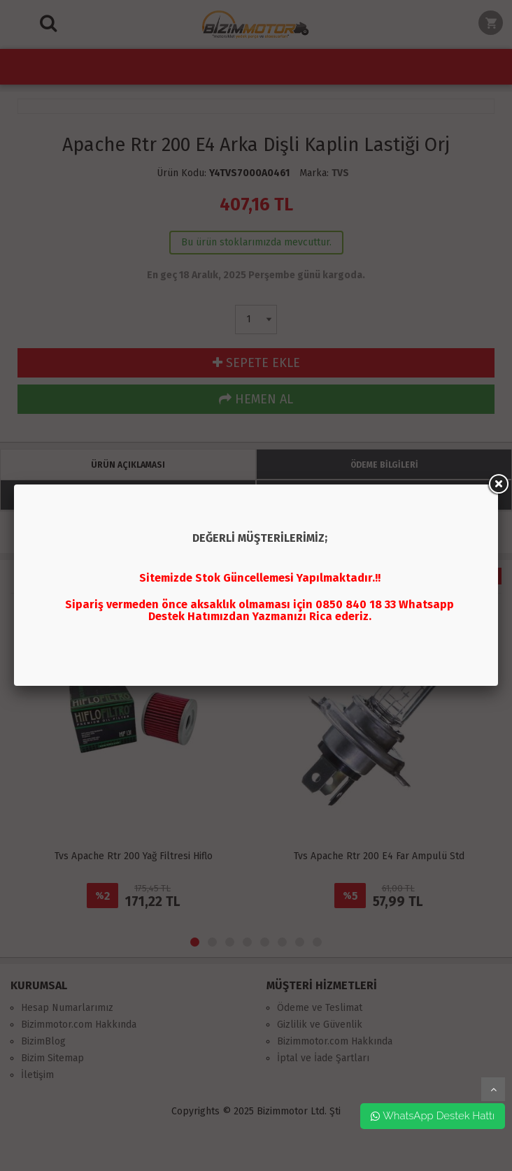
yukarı (493, 1089)
